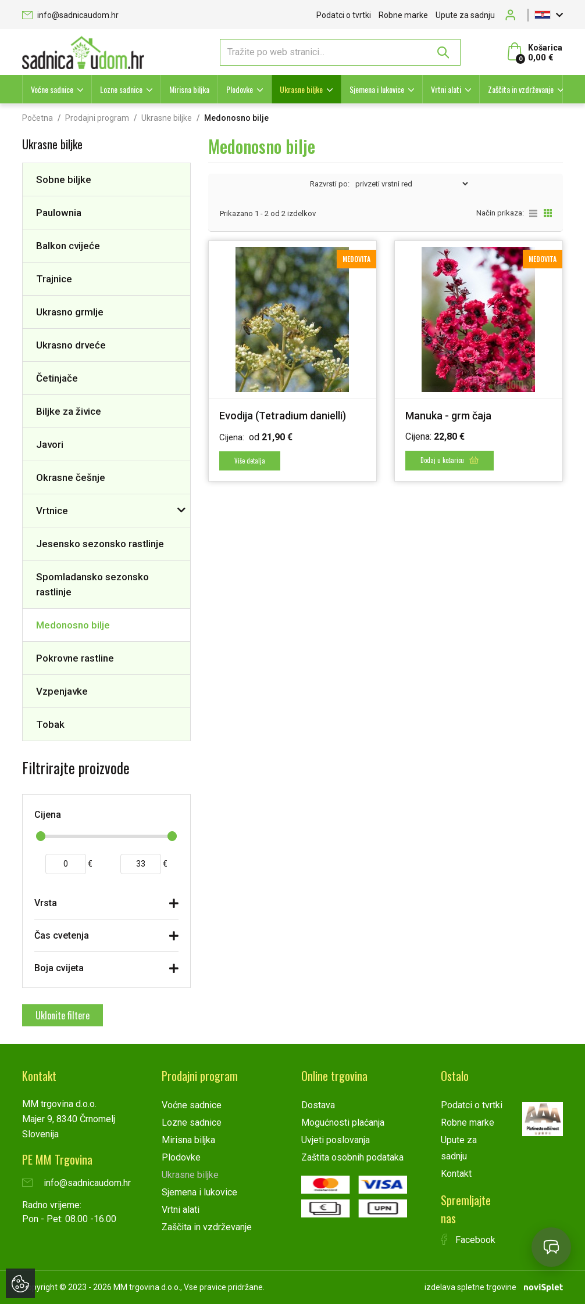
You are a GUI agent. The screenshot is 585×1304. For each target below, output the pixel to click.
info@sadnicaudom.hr (70, 15)
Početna (37, 118)
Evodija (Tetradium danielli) (282, 415)
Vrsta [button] (45, 902)
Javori (49, 444)
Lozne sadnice (121, 89)
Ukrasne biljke (301, 89)
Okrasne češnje (70, 477)
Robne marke (403, 15)
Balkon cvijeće (68, 246)
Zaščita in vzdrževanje (521, 89)
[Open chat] (551, 1247)
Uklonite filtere (62, 1015)
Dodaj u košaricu (449, 460)
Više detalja (249, 460)
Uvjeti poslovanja (335, 1139)
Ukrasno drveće (71, 345)
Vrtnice (52, 510)
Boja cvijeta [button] (59, 967)
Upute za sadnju (465, 15)
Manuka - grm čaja (448, 415)
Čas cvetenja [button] (61, 935)
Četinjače (57, 378)
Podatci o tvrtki (343, 15)
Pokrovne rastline (75, 658)
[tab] (106, 905)
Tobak (50, 724)
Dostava (318, 1105)
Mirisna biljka (189, 89)
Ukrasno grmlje (70, 312)
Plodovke (239, 89)
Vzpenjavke (62, 691)
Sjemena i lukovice (376, 89)
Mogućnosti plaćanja (342, 1122)
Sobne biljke (63, 179)
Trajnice (54, 279)
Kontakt (456, 1173)
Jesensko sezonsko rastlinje (100, 543)
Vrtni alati (446, 89)
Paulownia (58, 212)
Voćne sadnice (52, 89)
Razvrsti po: (329, 183)
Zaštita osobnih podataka (352, 1157)
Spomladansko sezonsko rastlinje (92, 584)
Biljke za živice (68, 411)
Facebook (468, 1239)
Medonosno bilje (73, 625)
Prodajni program (97, 118)
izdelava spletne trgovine (470, 1287)
